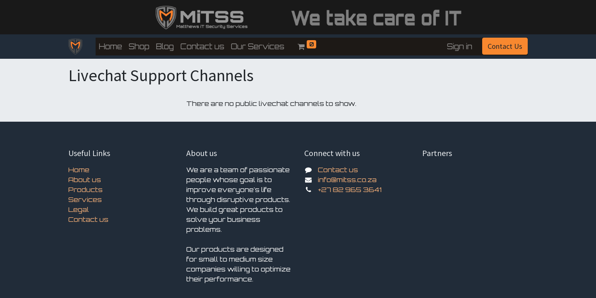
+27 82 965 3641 (350, 189)
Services (85, 199)
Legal (78, 209)
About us (84, 179)
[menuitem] (110, 46)
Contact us (88, 219)
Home (78, 170)
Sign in (459, 46)
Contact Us (505, 46)
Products (85, 189)
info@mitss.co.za (347, 179)
